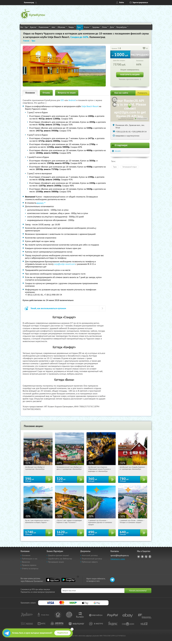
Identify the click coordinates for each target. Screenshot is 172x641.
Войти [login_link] (121, 2)
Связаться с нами (118, 559)
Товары (72, 27)
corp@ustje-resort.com (64, 264)
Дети (112, 27)
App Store (53, 580)
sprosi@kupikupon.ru (120, 555)
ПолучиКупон (122, 27)
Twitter (146, 556)
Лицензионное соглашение (125, 119)
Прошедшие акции (56, 562)
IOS (62, 100)
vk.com (118, 151)
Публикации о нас (29, 558)
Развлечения (44, 27)
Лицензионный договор (92, 558)
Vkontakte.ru (142, 556)
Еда (27, 27)
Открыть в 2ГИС (142, 118)
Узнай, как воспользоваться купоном (48, 308)
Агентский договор (90, 555)
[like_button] (144, 48)
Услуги (87, 27)
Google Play (68, 580)
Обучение (62, 27)
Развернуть (142, 93)
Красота (33, 27)
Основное (30, 92)
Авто (54, 27)
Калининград (29, 2)
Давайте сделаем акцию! (58, 555)
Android (72, 100)
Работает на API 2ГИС (127, 118)
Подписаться (62, 633)
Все (21, 27)
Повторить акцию (130, 74)
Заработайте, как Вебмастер (60, 558)
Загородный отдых (129, 167)
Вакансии (26, 562)
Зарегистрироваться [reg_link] (140, 2)
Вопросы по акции (67, 92)
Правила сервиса (29, 565)
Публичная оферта (90, 562)
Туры (79, 27)
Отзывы (46, 92)
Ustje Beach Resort (89, 106)
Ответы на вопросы (30, 568)
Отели (105, 27)
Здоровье (96, 27)
